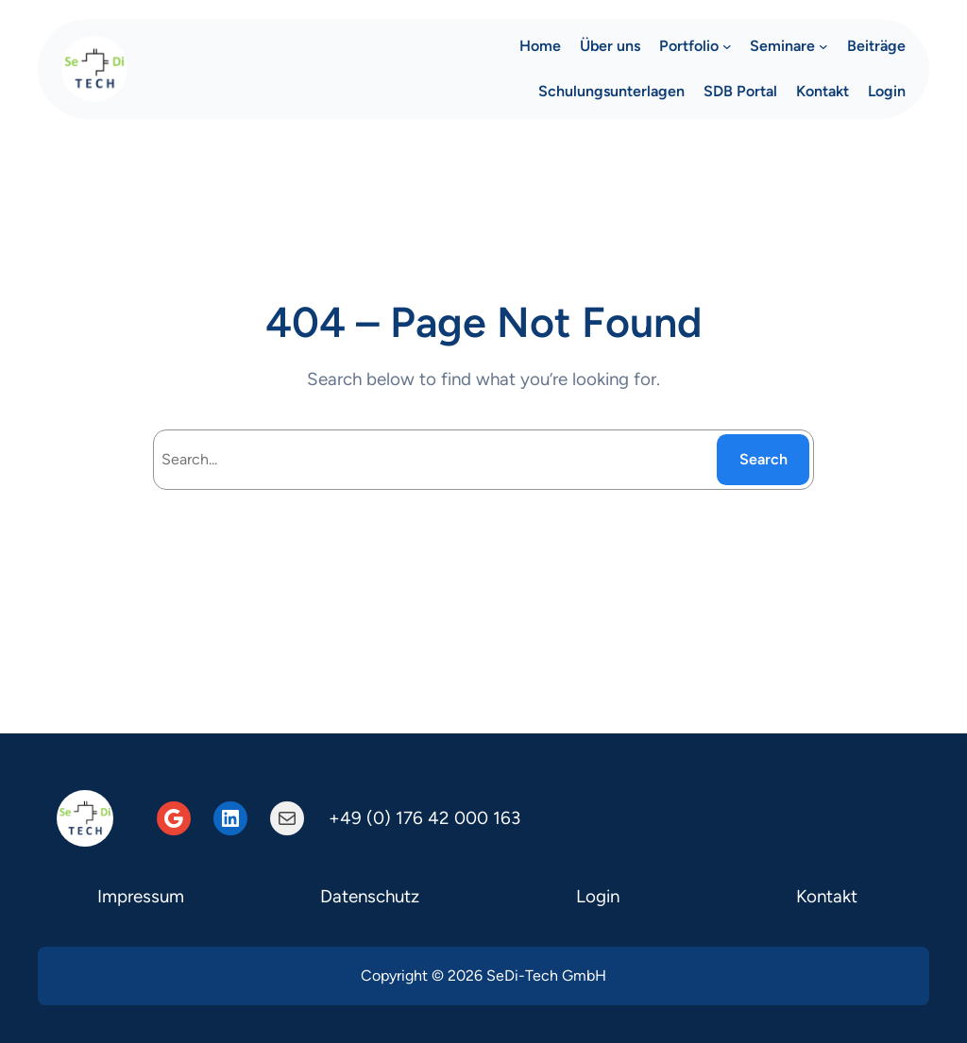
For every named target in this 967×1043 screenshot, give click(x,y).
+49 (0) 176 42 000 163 (424, 818)
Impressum (140, 896)
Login (597, 896)
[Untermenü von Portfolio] (727, 46)
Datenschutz (369, 896)
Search (763, 459)
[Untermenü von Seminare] (823, 46)
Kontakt (826, 896)
